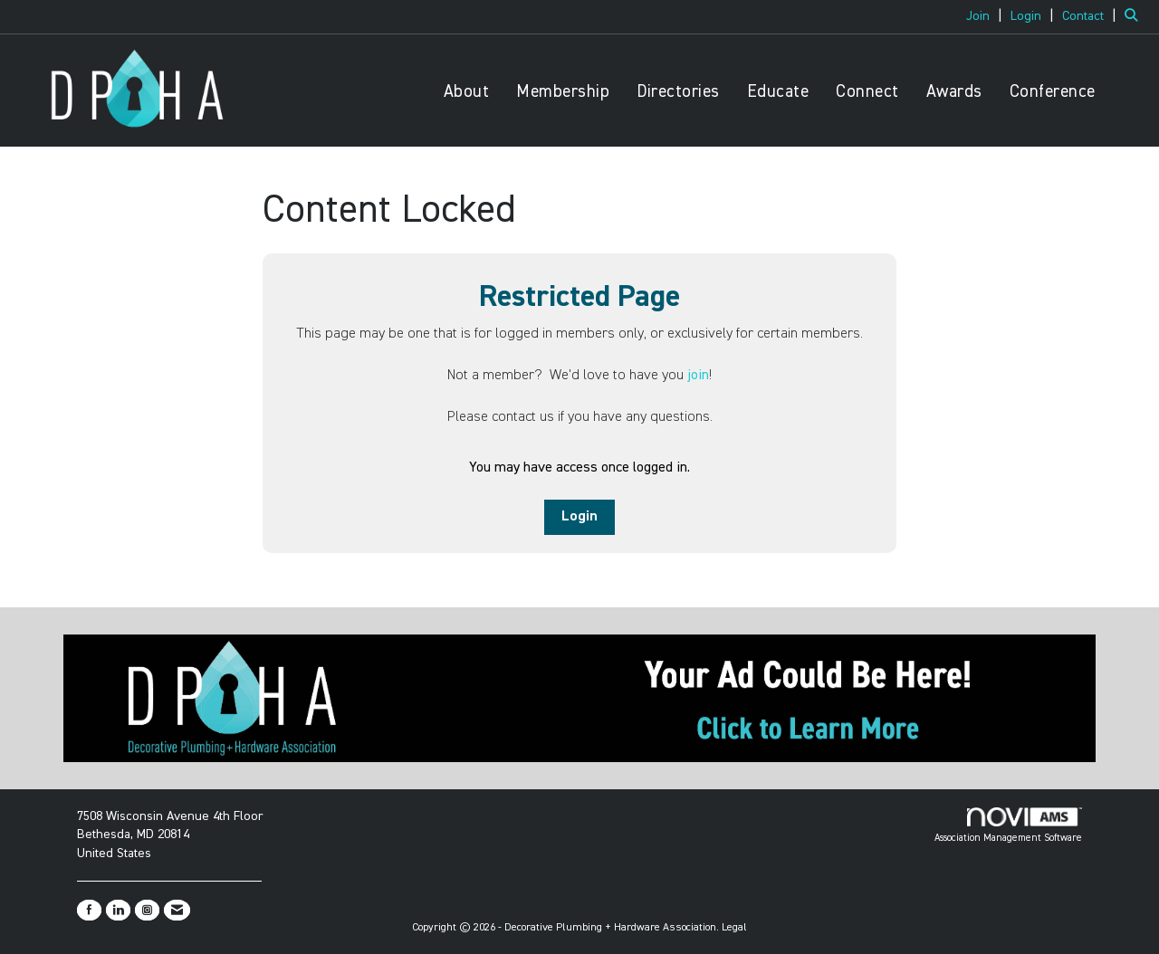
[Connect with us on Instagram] (147, 910)
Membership (562, 91)
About (467, 91)
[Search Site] (1135, 16)
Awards (954, 91)
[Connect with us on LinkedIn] (118, 910)
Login (579, 517)
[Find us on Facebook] (89, 910)
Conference (1053, 91)
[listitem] (986, 16)
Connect (867, 91)
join (698, 375)
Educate (778, 91)
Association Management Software (1008, 825)
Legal (734, 927)
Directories (678, 91)
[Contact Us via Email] (177, 910)
